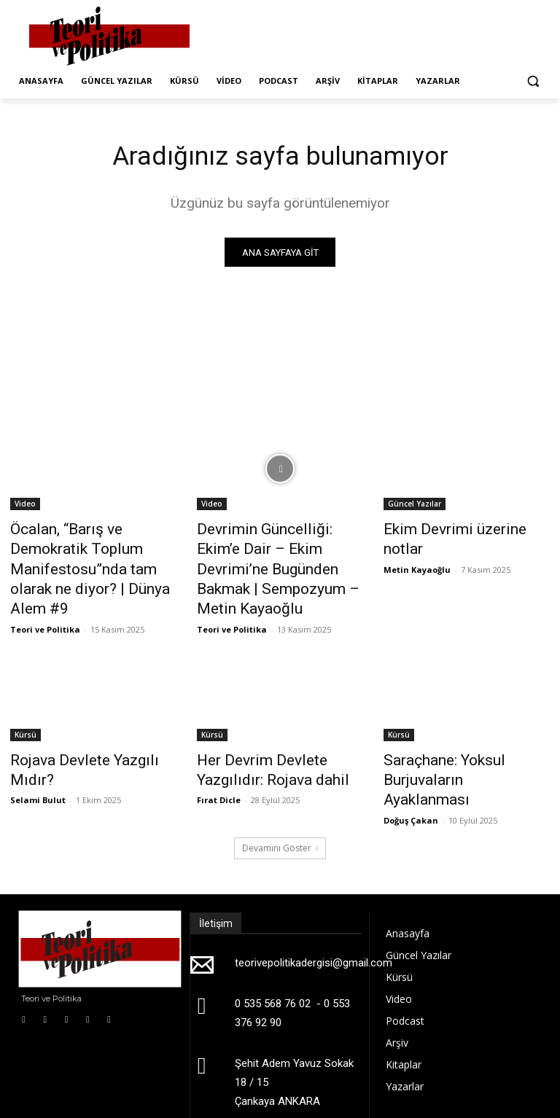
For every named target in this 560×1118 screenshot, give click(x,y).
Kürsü (25, 702)
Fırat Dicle (219, 760)
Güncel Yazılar (414, 506)
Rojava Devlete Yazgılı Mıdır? (88, 726)
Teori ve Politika (45, 597)
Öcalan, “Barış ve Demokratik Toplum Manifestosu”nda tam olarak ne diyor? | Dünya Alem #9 (91, 554)
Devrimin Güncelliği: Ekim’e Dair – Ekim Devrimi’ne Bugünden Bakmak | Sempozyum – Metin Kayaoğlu (280, 554)
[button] (533, 81)
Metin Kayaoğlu (417, 548)
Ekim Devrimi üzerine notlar (458, 530)
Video (25, 506)
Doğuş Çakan (411, 760)
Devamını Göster (280, 788)
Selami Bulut (38, 744)
